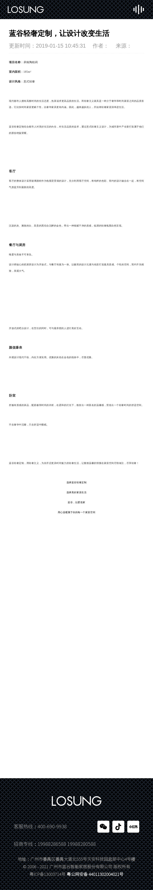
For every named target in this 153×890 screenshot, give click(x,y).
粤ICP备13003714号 (47, 874)
